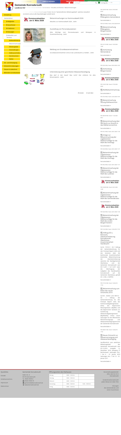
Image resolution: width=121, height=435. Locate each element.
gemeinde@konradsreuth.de (34, 420)
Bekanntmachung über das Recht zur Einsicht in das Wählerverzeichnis (110, 160)
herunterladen (105, 57)
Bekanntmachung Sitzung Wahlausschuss (108, 138)
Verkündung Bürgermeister (106, 107)
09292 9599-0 (29, 416)
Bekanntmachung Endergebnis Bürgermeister (108, 66)
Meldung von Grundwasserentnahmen (64, 87)
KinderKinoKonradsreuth (111, 417)
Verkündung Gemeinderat (106, 88)
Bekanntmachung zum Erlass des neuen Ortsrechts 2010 (109, 328)
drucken (81, 130)
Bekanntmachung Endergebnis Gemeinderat (110, 53)
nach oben (90, 130)
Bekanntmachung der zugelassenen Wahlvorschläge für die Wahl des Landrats (109, 208)
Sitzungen (115, 423)
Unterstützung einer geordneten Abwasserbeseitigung (70, 109)
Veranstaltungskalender (111, 409)
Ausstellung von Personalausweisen (63, 66)
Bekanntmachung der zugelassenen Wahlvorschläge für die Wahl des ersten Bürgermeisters (109, 256)
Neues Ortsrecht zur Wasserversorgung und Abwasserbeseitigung (109, 374)
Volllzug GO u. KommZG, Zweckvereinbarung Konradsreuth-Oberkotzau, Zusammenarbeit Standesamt (107, 275)
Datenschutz (5, 423)
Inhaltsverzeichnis (6, 416)
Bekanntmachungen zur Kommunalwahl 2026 (66, 55)
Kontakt (3, 413)
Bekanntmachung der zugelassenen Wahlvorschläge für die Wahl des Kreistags (109, 192)
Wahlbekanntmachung (111, 127)
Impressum (4, 420)
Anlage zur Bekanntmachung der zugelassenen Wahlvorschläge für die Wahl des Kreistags (108, 176)
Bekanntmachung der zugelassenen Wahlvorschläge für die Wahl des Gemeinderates (109, 233)
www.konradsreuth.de (32, 422)
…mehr (74, 59)
